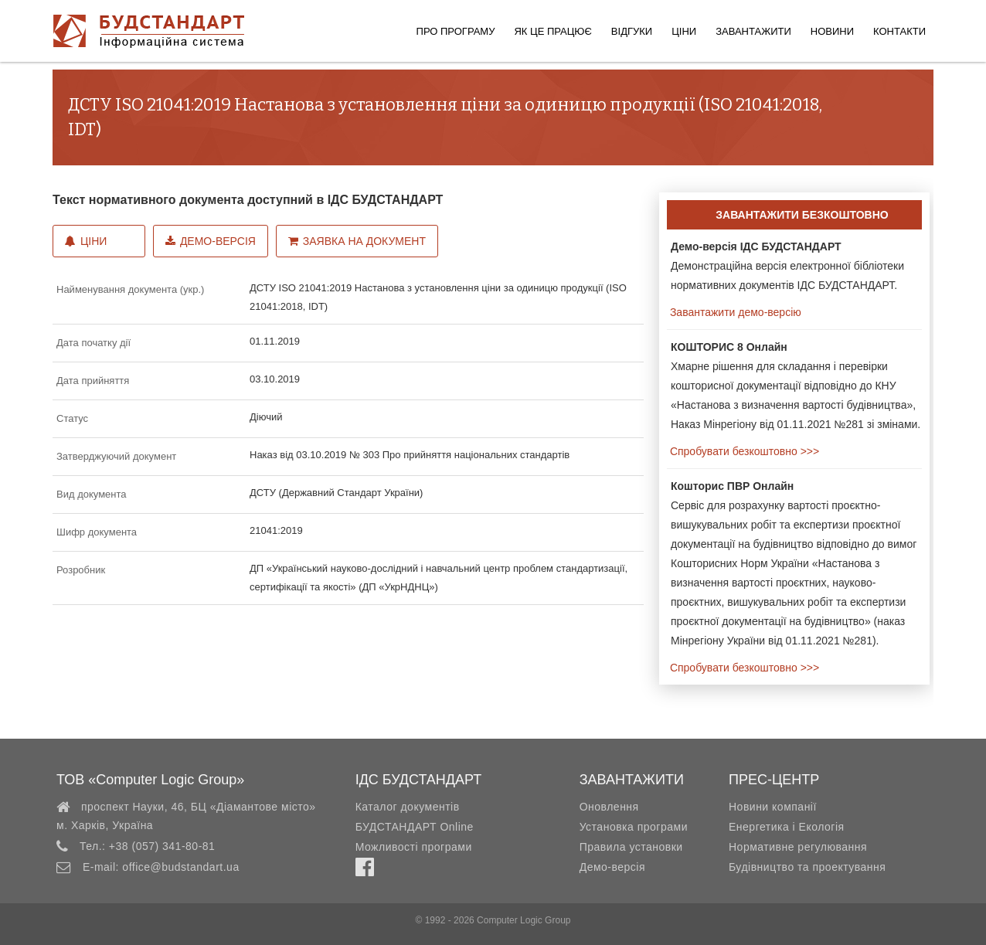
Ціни (684, 31)
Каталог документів (407, 807)
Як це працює (552, 31)
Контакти (899, 31)
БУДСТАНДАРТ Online (414, 827)
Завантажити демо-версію (734, 312)
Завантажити (753, 31)
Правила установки (631, 847)
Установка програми (634, 827)
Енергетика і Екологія (787, 827)
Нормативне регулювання (798, 847)
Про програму (455, 31)
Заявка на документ (357, 241)
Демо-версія (210, 241)
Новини (832, 31)
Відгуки (631, 31)
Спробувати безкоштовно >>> (743, 451)
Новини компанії (773, 807)
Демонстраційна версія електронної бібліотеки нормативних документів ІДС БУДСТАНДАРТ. (787, 265)
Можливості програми (413, 847)
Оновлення (609, 807)
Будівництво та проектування (807, 867)
